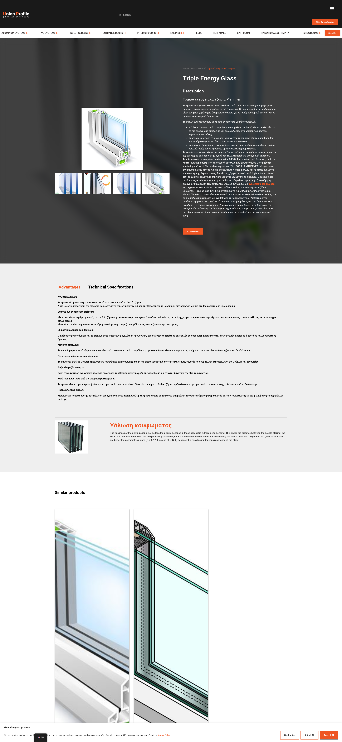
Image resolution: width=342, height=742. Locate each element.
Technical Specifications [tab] (110, 287)
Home (186, 68)
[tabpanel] (171, 355)
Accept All (329, 735)
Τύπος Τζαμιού (198, 68)
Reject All (309, 735)
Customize (289, 735)
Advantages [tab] (69, 287)
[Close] (339, 725)
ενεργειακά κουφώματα (261, 184)
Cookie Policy (164, 735)
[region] (171, 732)
